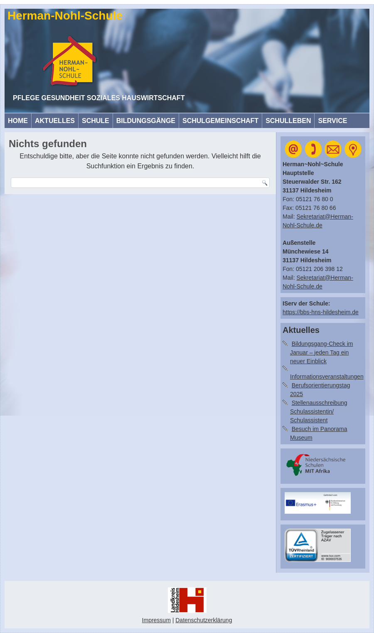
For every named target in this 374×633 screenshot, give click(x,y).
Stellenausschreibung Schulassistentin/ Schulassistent (318, 411)
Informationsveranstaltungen (327, 376)
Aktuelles (55, 120)
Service (332, 120)
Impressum (156, 620)
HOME (18, 120)
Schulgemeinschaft (220, 120)
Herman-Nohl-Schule (65, 15)
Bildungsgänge (145, 120)
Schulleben (288, 120)
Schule (95, 120)
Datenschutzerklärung (203, 620)
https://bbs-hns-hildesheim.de (321, 312)
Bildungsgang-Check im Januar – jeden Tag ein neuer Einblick (321, 352)
